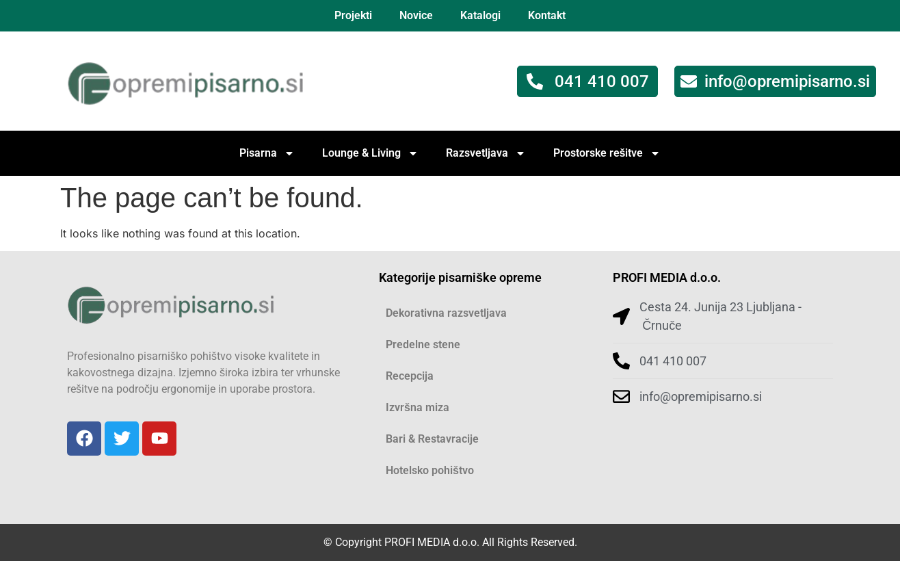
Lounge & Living (370, 153)
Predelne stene (423, 344)
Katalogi (480, 15)
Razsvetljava (486, 153)
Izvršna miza (417, 407)
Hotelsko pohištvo (430, 470)
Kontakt (547, 15)
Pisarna (267, 153)
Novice (416, 15)
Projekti (353, 15)
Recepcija (410, 375)
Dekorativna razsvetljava (446, 312)
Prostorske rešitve (607, 153)
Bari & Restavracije (432, 438)
